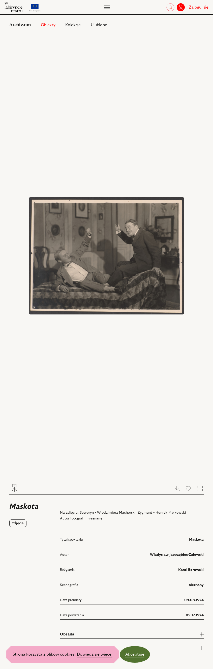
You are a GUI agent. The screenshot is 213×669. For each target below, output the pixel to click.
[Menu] (106, 7)
